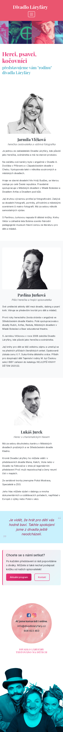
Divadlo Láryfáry (30, 7)
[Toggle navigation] (31, 14)
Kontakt (42, 577)
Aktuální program (19, 577)
